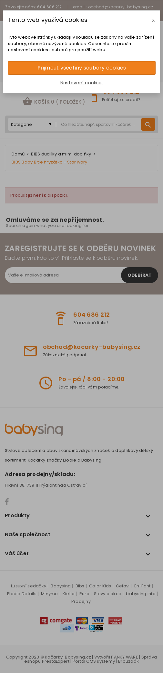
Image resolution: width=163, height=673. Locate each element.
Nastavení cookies (81, 82)
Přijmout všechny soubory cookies (81, 67)
